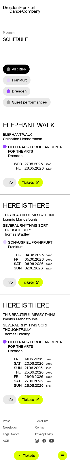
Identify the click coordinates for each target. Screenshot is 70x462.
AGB (6, 441)
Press (6, 421)
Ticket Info (41, 421)
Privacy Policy (44, 434)
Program (8, 33)
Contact (40, 427)
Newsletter (10, 427)
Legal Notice (11, 434)
